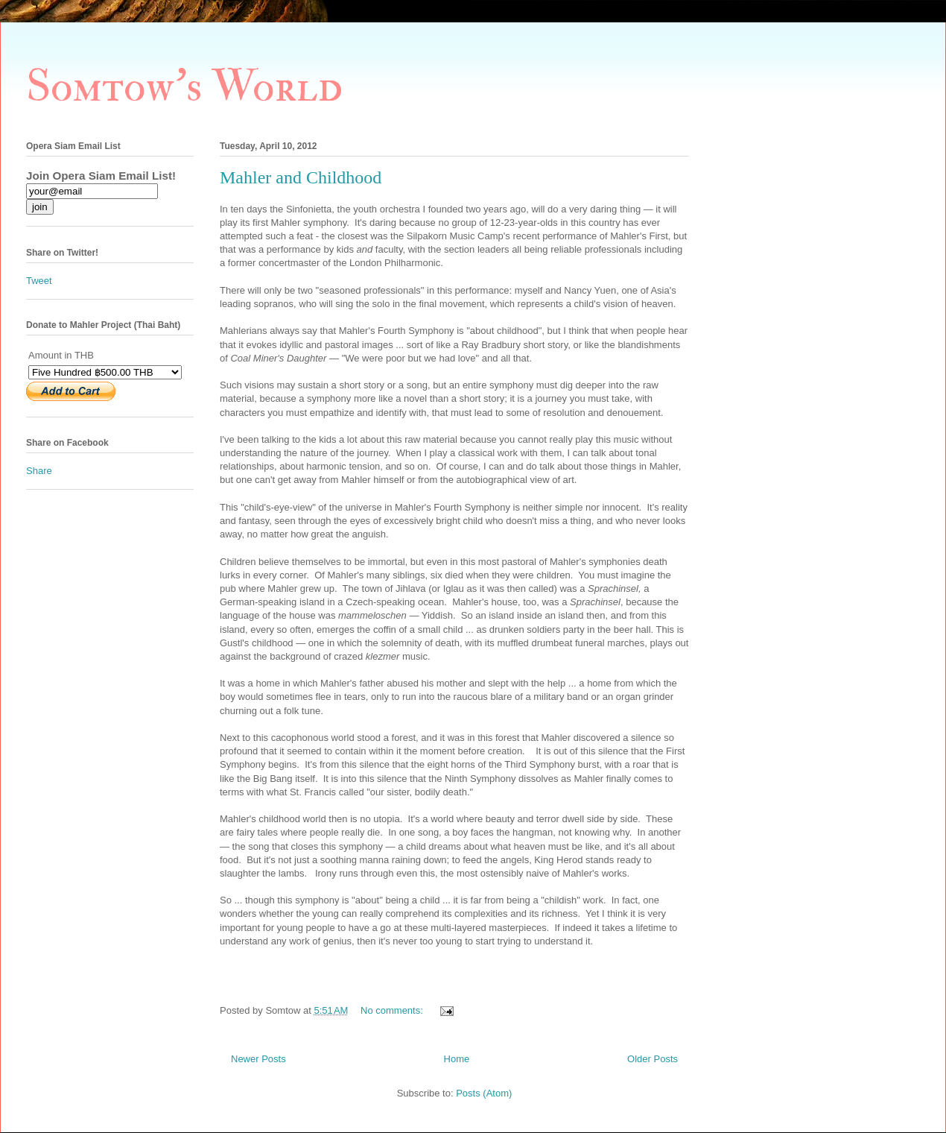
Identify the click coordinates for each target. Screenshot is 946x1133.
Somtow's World (184, 87)
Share (39, 470)
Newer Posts (258, 1058)
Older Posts (652, 1058)
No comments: (393, 1010)
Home (457, 1058)
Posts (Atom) (484, 1093)
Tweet (39, 280)
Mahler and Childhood (300, 177)
